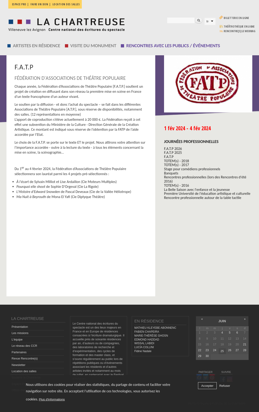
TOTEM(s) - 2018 (176, 161)
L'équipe (17, 339)
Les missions (20, 333)
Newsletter (18, 365)
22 (199, 350)
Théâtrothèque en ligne (239, 26)
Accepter (207, 385)
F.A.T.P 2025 (173, 152)
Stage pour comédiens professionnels (192, 169)
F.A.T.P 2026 (173, 148)
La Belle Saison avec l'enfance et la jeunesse (197, 189)
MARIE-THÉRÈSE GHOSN (151, 335)
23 (207, 350)
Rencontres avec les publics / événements (173, 46)
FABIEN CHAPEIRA (146, 331)
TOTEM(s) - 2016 (176, 185)
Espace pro (19, 4)
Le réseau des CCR (24, 345)
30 (207, 356)
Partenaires (19, 352)
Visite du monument (93, 46)
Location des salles (66, 4)
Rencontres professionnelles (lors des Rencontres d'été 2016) (205, 179)
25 (222, 351)
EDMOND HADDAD (146, 339)
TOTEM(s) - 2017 (176, 165)
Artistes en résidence (36, 46)
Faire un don (39, 4)
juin (222, 321)
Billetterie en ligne (236, 18)
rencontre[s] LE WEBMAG (239, 31)
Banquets (171, 173)
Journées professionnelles (191, 141)
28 (244, 350)
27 (237, 350)
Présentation (20, 326)
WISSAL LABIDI (144, 343)
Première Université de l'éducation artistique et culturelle (207, 193)
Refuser (224, 385)
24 (214, 350)
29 (199, 356)
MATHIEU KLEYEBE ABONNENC (155, 327)
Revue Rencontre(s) (25, 358)
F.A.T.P (169, 157)
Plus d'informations (52, 399)
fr (207, 21)
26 (229, 350)
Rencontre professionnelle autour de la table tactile (202, 197)
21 (244, 344)
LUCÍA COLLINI (144, 347)
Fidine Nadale (142, 351)
